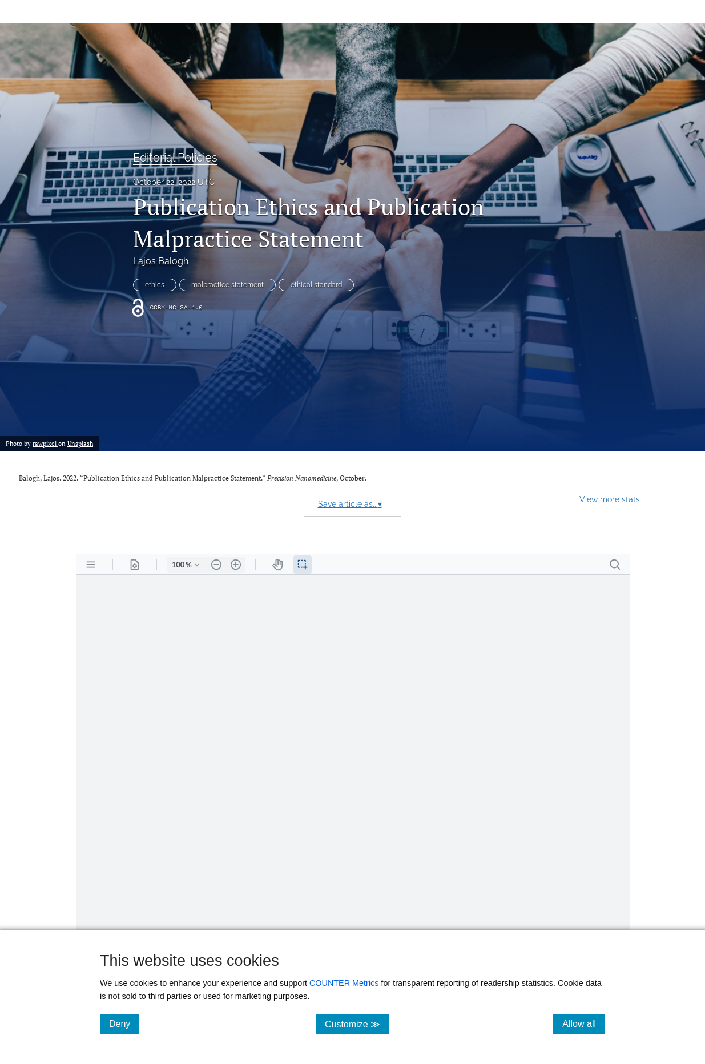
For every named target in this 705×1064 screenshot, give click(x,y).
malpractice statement (227, 285)
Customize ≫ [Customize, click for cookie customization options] (357, 1023)
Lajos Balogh (160, 261)
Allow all (583, 1023)
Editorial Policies (175, 157)
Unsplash (80, 443)
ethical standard (316, 285)
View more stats (609, 499)
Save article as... (350, 504)
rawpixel (45, 443)
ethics (154, 285)
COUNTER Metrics (344, 983)
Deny (124, 1023)
